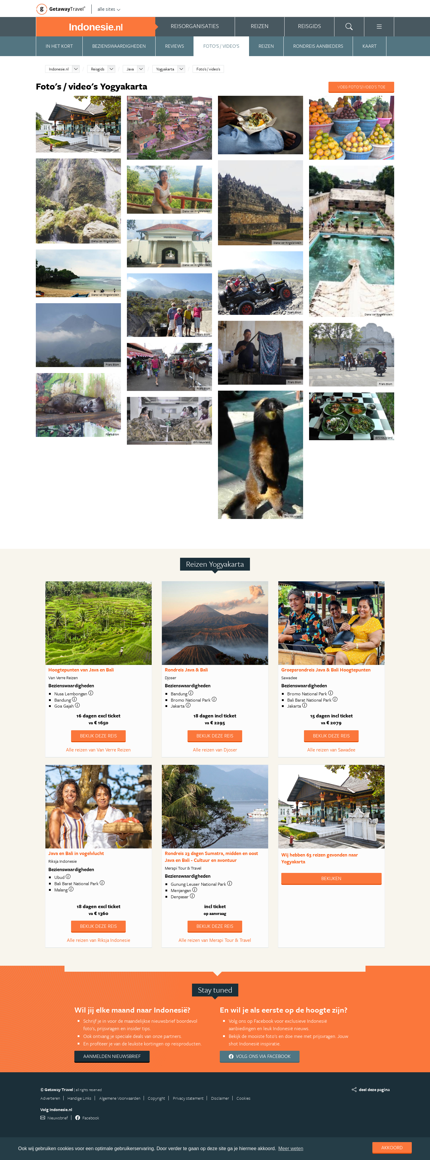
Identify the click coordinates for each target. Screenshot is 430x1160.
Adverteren (50, 1098)
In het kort (59, 46)
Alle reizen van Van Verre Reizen (98, 750)
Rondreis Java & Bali (186, 669)
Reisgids (97, 69)
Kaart (370, 46)
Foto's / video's (221, 46)
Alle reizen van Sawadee (331, 750)
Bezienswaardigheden (119, 46)
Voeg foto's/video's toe (361, 87)
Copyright (156, 1098)
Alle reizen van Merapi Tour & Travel (215, 940)
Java (130, 69)
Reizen (266, 46)
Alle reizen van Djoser (215, 750)
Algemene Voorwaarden (119, 1098)
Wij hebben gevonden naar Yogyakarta (319, 858)
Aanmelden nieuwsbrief (112, 1056)
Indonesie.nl (59, 69)
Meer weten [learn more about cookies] (290, 1148)
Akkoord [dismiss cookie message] (392, 1147)
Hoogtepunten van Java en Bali (81, 669)
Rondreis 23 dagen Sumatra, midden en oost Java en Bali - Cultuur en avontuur (211, 857)
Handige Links (79, 1098)
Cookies (243, 1098)
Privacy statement (188, 1098)
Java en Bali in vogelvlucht (76, 853)
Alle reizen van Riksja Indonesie (98, 940)
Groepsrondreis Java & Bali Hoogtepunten (326, 669)
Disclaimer (220, 1098)
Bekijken (331, 878)
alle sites (109, 9)
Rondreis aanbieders (318, 46)
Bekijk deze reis (98, 735)
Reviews (174, 46)
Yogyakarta (165, 69)
